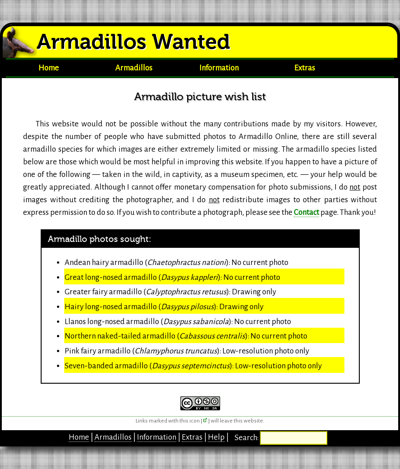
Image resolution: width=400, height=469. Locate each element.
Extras (304, 68)
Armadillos (133, 68)
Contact (306, 212)
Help (216, 437)
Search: (247, 437)
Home (48, 68)
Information (219, 68)
